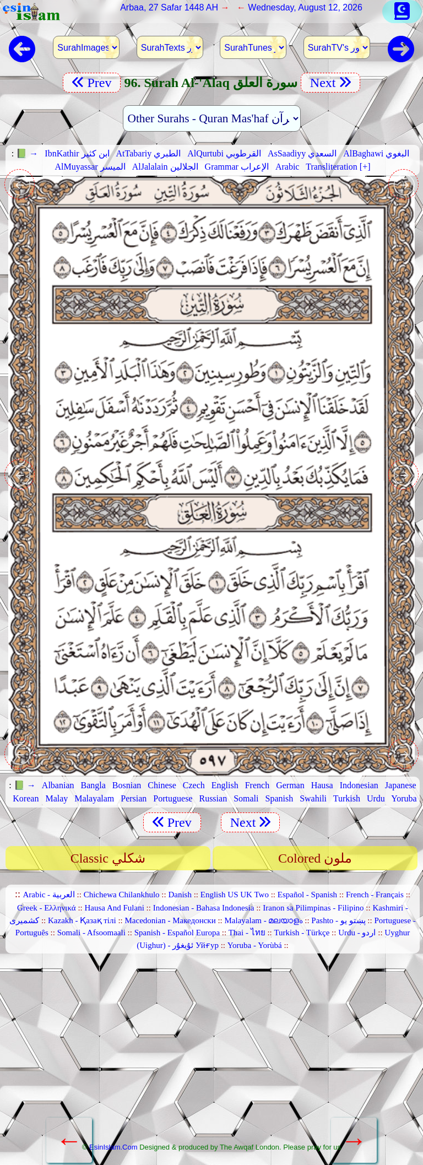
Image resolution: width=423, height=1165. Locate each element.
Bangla (93, 785)
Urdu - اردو (357, 932)
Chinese (162, 785)
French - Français (375, 894)
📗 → (27, 153)
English (225, 785)
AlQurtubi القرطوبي (224, 153)
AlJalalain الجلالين (165, 166)
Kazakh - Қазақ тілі (82, 920)
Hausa (322, 785)
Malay (56, 798)
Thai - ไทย (247, 932)
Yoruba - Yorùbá (254, 945)
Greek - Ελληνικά (46, 907)
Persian (134, 798)
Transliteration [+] (338, 166)
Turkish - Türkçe (301, 932)
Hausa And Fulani (114, 907)
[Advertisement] (211, 1053)
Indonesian (359, 785)
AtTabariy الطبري (148, 153)
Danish (180, 894)
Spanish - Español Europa (177, 932)
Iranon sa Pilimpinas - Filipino (313, 907)
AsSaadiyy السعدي (302, 153)
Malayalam (94, 798)
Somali (246, 798)
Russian (213, 798)
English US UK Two (234, 894)
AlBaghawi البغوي (376, 153)
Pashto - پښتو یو (338, 920)
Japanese (400, 785)
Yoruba (403, 798)
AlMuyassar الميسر (90, 166)
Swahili (313, 798)
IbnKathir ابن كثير (77, 153)
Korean (26, 798)
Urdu (376, 798)
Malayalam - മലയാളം (264, 920)
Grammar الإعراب (237, 166)
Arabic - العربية (49, 894)
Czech (194, 785)
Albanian (58, 785)
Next (330, 82)
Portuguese (172, 798)
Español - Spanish (307, 894)
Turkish (346, 798)
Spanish (279, 798)
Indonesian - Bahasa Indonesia (203, 907)
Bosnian (126, 785)
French (257, 785)
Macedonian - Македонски (170, 920)
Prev (92, 82)
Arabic (287, 166)
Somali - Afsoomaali (91, 932)
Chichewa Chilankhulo (122, 894)
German (290, 785)
